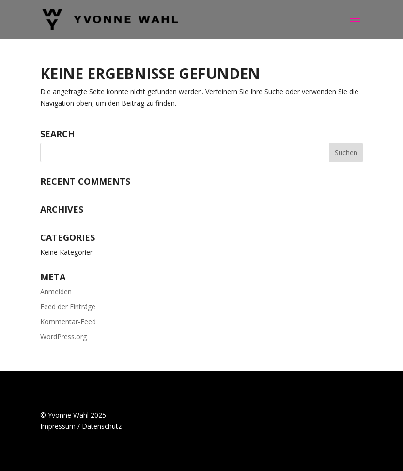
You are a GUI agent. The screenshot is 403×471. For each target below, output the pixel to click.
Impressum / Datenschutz (81, 426)
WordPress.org (63, 336)
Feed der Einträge (67, 306)
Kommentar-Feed (68, 321)
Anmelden (56, 291)
